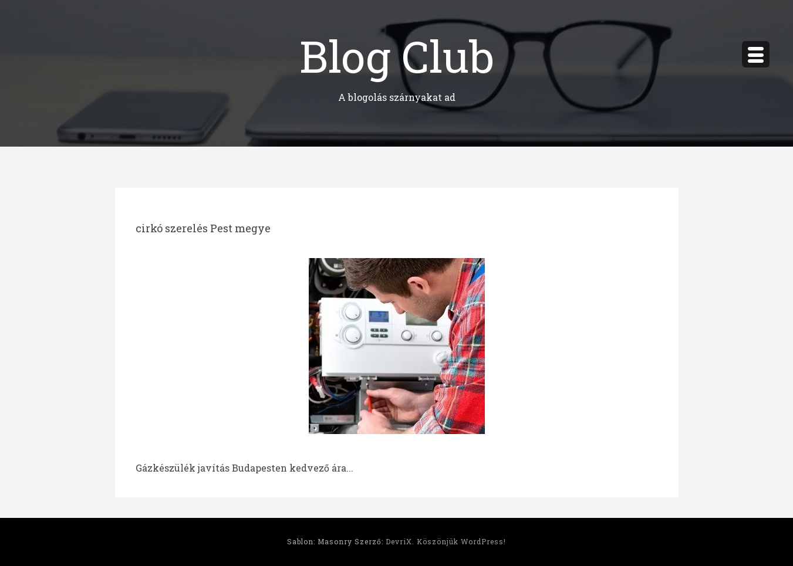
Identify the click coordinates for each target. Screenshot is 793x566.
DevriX (399, 541)
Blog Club (396, 55)
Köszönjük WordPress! (461, 541)
